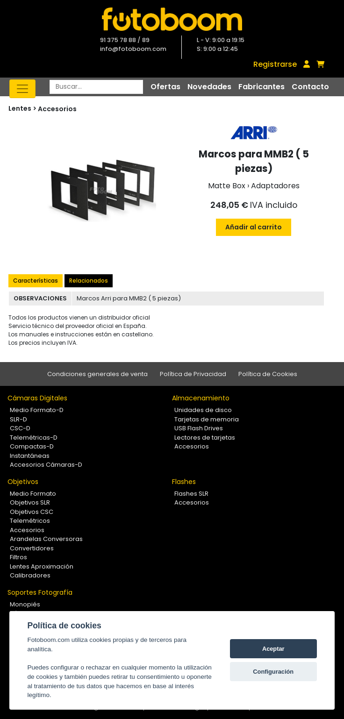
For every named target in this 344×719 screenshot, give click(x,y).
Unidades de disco (203, 410)
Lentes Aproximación (41, 566)
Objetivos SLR (30, 502)
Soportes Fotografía (39, 592)
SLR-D (18, 419)
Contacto (310, 86)
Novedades (209, 86)
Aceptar (273, 648)
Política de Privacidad (193, 374)
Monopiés (25, 604)
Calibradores (30, 575)
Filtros (18, 557)
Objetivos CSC (31, 511)
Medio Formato (33, 493)
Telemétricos (30, 520)
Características (35, 281)
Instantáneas (30, 455)
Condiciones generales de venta (97, 374)
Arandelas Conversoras (46, 538)
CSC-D (20, 428)
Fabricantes (261, 86)
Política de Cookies (267, 374)
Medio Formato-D (37, 410)
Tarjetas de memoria (206, 419)
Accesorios (57, 109)
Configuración (273, 671)
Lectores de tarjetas (204, 437)
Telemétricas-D (33, 437)
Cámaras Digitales (37, 398)
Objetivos (22, 481)
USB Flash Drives (198, 428)
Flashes (184, 481)
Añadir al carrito (253, 227)
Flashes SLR (191, 493)
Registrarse (275, 64)
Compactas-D (32, 446)
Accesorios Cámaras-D (46, 464)
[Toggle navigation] (22, 88)
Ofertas (165, 86)
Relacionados (88, 281)
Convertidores (32, 548)
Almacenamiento (200, 398)
